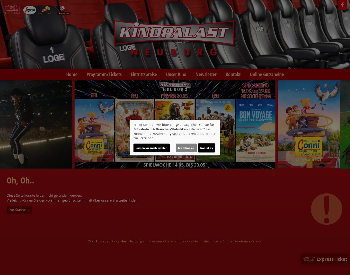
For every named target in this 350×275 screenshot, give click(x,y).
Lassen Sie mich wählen (151, 148)
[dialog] (175, 137)
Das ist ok (206, 148)
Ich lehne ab (186, 148)
